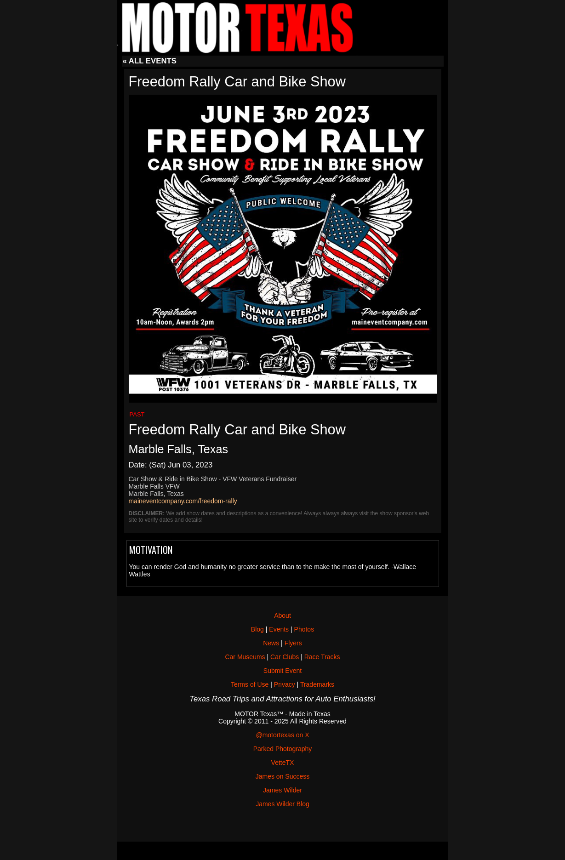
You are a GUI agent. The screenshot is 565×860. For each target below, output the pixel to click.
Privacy (284, 684)
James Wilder (282, 790)
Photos (304, 629)
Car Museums (245, 657)
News (271, 643)
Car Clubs (284, 657)
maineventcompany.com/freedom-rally (183, 501)
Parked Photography (282, 748)
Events (279, 629)
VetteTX (282, 762)
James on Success (283, 776)
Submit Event (282, 670)
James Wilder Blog (282, 804)
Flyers (293, 643)
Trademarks (317, 684)
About (282, 615)
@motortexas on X (282, 735)
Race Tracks (322, 657)
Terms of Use (249, 684)
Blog (257, 629)
